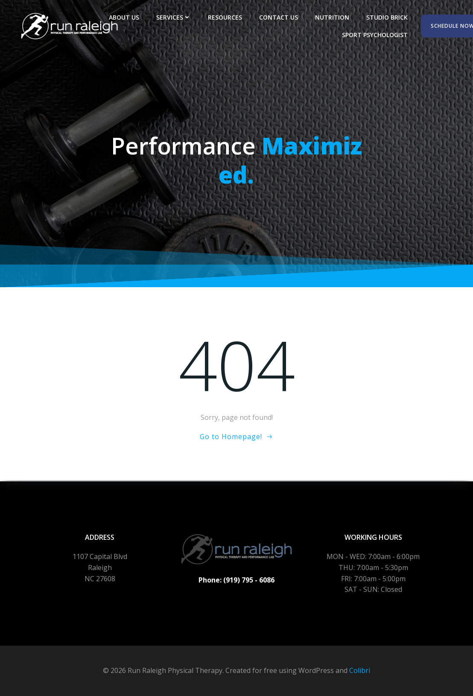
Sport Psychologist (375, 35)
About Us (124, 17)
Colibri (359, 670)
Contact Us (279, 17)
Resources (225, 17)
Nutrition (332, 17)
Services (174, 17)
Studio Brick (387, 17)
